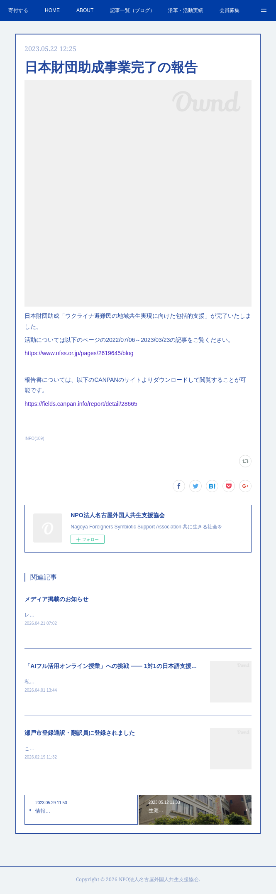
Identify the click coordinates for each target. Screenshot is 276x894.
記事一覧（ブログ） (132, 10)
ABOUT (84, 10)
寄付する (18, 10)
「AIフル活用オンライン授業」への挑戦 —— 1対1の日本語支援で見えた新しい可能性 (136, 666)
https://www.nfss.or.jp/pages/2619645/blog (78, 353)
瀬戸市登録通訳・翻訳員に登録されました (79, 734)
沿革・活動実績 (185, 10)
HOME (52, 10)
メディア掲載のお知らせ (56, 599)
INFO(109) (34, 438)
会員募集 (229, 10)
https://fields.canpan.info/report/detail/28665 (80, 403)
